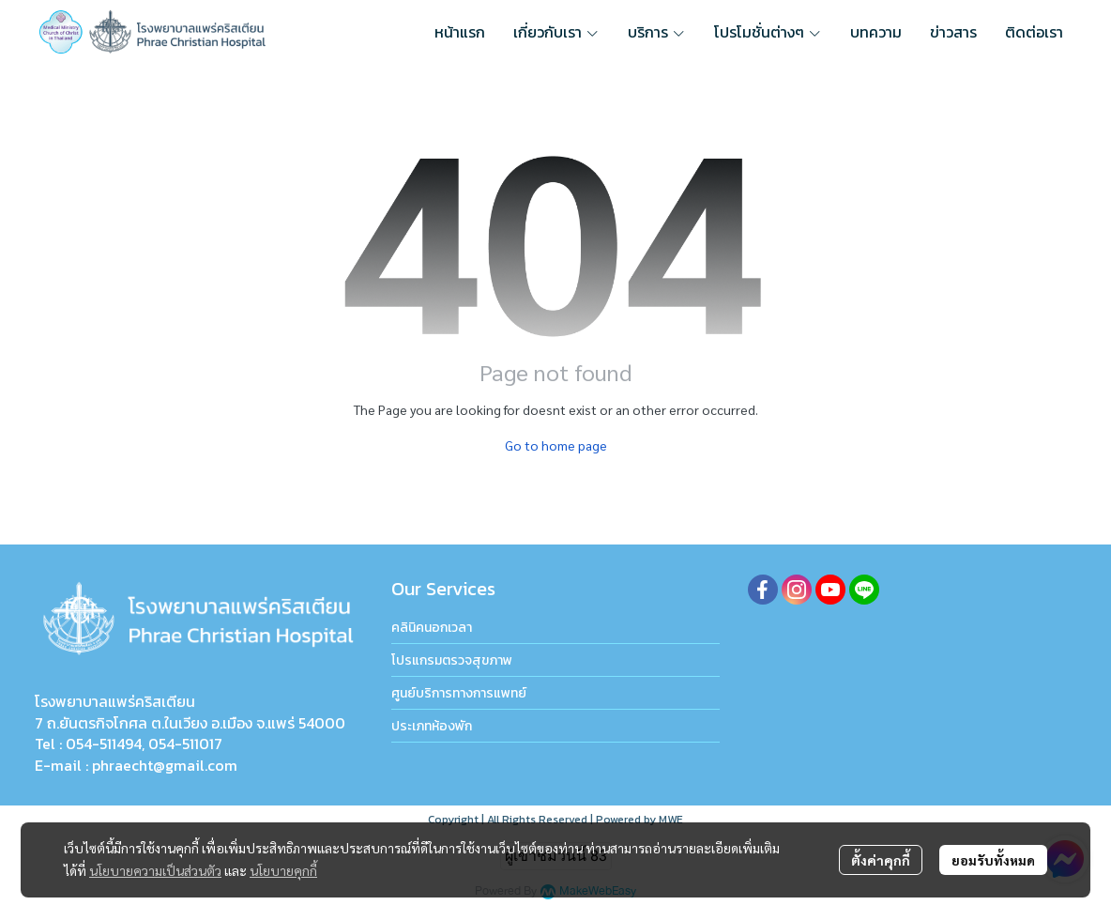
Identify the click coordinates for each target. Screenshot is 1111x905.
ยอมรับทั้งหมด (993, 859)
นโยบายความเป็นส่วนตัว (155, 870)
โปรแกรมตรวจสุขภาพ (451, 660)
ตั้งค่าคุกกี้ (880, 859)
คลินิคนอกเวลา (431, 627)
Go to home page (556, 445)
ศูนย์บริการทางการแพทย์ (458, 693)
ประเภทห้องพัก (431, 726)
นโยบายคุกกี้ (283, 870)
